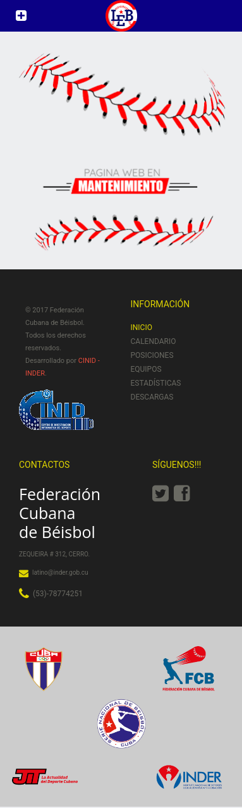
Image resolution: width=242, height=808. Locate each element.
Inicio (141, 327)
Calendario (153, 341)
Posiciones (152, 355)
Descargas (152, 397)
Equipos (146, 369)
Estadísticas (156, 383)
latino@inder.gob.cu (60, 572)
